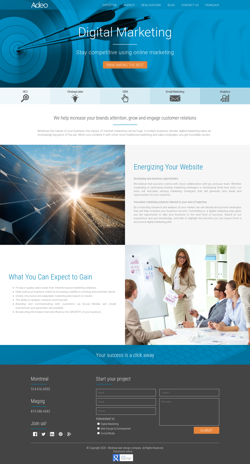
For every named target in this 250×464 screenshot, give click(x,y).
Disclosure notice (122, 451)
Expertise (109, 5)
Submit (206, 431)
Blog (171, 5)
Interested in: (105, 419)
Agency (129, 5)
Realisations (151, 5)
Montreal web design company (124, 448)
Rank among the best (125, 65)
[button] (122, 424)
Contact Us (190, 5)
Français (212, 5)
